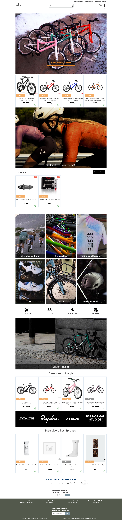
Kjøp (20, 95)
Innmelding (56, 492)
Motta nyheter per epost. (59, 490)
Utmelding (66, 492)
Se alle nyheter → (98, 172)
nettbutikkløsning (78, 518)
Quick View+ (29, 94)
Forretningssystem (67, 518)
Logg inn (104, 8)
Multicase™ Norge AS (91, 518)
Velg (37, 201)
